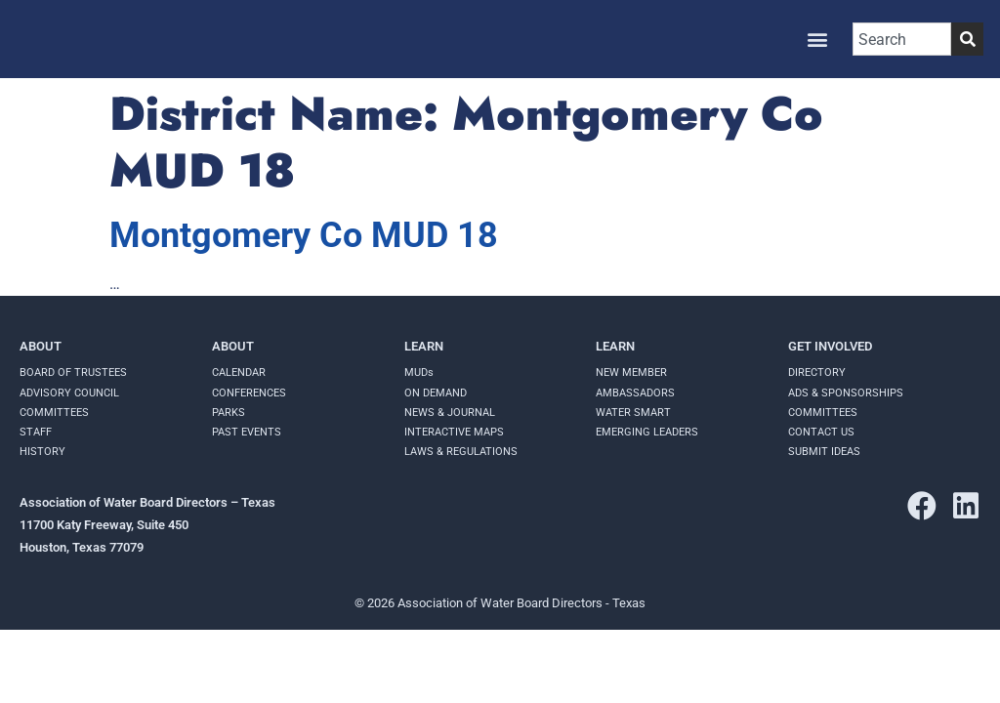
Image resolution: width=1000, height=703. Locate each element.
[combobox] (902, 39)
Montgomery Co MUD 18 (303, 235)
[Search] (967, 39)
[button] (817, 39)
